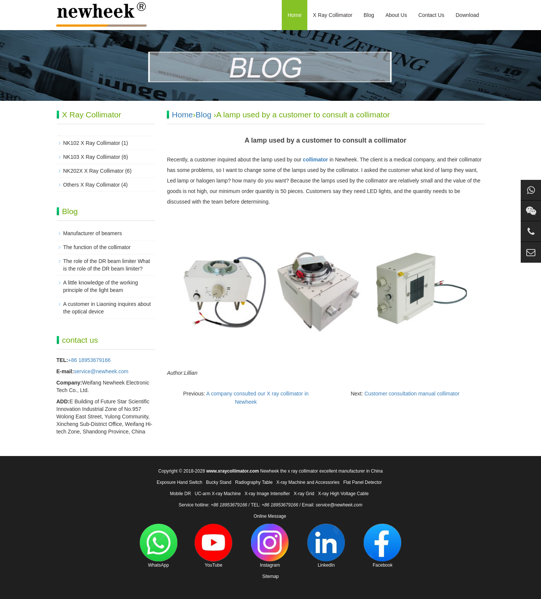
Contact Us (431, 15)
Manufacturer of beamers (92, 233)
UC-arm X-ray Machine (218, 493)
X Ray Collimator (332, 15)
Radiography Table (254, 482)
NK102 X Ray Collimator (91, 143)
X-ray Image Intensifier (267, 493)
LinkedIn (326, 546)
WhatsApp (158, 546)
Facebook (382, 546)
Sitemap (270, 576)
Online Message (270, 516)
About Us (396, 15)
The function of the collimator (97, 247)
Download (467, 15)
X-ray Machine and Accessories (308, 482)
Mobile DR (180, 493)
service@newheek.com (101, 371)
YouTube (213, 546)
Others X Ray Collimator (91, 185)
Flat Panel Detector (362, 482)
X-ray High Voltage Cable (343, 493)
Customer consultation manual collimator (411, 394)
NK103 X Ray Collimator (91, 157)
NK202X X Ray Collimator (93, 171)
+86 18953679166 (89, 360)
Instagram (270, 546)
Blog (369, 15)
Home (294, 15)
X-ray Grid (304, 493)
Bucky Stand (218, 482)
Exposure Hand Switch (179, 482)
